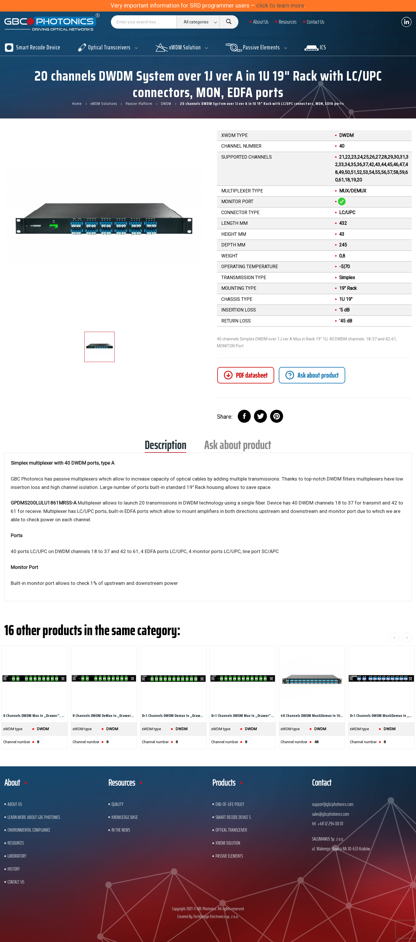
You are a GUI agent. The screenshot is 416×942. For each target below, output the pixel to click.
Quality (117, 804)
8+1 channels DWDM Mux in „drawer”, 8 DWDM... (242, 715)
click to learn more (280, 5)
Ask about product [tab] (237, 447)
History (14, 869)
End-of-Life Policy (230, 804)
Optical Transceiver (231, 830)
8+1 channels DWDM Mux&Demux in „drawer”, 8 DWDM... (381, 715)
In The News (121, 830)
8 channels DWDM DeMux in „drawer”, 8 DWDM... (104, 715)
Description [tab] (165, 447)
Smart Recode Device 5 (233, 817)
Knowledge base (125, 817)
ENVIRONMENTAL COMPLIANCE (29, 830)
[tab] (312, 375)
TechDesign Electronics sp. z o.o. (216, 916)
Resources (16, 843)
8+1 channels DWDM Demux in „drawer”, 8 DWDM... (173, 715)
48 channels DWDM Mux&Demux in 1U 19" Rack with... (312, 715)
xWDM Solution (228, 843)
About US (15, 804)
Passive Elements (229, 856)
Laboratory (17, 856)
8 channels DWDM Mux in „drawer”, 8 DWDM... (34, 715)
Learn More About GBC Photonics (34, 817)
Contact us (16, 882)
